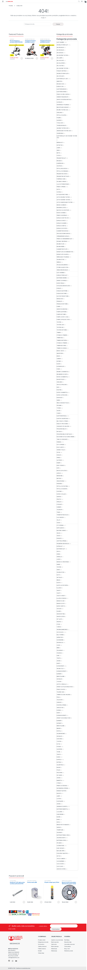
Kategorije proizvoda (43, 942)
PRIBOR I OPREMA (61, 186)
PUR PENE (59, 491)
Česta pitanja (67, 946)
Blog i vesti (67, 948)
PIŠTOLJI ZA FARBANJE (62, 171)
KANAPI (58, 462)
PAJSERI (59, 611)
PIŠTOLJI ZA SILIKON (62, 488)
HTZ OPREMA (60, 525)
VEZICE (58, 522)
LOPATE (58, 559)
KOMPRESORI (60, 163)
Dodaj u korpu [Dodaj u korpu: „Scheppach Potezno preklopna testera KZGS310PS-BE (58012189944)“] (37, 58)
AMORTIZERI (60, 353)
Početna (11, 5)
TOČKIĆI (59, 408)
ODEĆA (58, 535)
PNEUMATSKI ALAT (61, 158)
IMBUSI (58, 580)
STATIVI (58, 155)
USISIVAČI (59, 702)
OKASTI (58, 590)
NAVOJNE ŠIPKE (61, 850)
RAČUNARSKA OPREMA (62, 788)
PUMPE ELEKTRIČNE (62, 311)
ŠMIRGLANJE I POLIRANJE (63, 257)
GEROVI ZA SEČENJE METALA (64, 99)
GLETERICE (59, 460)
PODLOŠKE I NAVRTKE (62, 853)
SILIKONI (59, 496)
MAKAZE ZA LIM (60, 601)
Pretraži (58, 24)
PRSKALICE (59, 301)
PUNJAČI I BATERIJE (61, 71)
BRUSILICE (59, 160)
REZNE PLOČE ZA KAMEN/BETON (65, 251)
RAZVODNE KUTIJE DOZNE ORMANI (65, 436)
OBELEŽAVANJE (60, 481)
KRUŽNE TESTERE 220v (30, 39)
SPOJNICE (59, 843)
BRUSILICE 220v (60, 84)
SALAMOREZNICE (61, 733)
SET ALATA (59, 619)
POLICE (58, 770)
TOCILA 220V (60, 122)
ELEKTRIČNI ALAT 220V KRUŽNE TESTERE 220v (67, 136)
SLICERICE (59, 120)
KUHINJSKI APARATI (61, 671)
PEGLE (58, 697)
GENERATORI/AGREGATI (62, 97)
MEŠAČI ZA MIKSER (61, 205)
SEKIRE (58, 564)
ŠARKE (58, 400)
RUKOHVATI (59, 397)
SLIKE (58, 655)
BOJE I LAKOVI (60, 447)
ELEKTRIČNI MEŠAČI (61, 89)
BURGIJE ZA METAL (61, 225)
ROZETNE (59, 389)
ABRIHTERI (59, 81)
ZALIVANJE (59, 832)
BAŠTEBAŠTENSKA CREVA (63, 835)
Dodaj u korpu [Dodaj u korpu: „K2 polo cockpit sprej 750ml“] (58, 902)
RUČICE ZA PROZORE (62, 395)
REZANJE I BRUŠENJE (62, 241)
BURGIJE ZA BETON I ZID (63, 218)
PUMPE (58, 306)
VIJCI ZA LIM (60, 866)
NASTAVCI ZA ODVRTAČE (63, 210)
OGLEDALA (59, 653)
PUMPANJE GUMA (61, 179)
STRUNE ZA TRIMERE (62, 335)
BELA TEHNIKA (60, 634)
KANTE (58, 663)
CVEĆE (58, 645)
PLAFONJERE (60, 801)
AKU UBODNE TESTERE (62, 68)
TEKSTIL (59, 658)
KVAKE (58, 369)
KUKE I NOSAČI (60, 848)
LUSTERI (59, 798)
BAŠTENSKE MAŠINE (62, 277)
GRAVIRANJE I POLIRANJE (63, 104)
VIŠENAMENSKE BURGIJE (63, 236)
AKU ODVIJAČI (60, 60)
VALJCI (58, 520)
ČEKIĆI (58, 569)
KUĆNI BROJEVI (60, 366)
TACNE (58, 751)
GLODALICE (59, 102)
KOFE (58, 468)
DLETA (58, 189)
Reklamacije (54, 948)
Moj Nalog (66, 940)
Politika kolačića (42, 948)
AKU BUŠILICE (60, 52)
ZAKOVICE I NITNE (61, 869)
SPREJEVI (59, 501)
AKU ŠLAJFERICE (61, 63)
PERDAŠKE (59, 483)
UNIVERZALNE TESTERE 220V (64, 130)
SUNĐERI (59, 507)
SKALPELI (59, 621)
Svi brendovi (41, 944)
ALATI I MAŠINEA (61, 272)
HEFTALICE (59, 577)
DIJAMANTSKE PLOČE (62, 249)
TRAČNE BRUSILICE (61, 125)
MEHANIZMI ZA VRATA (62, 374)
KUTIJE (58, 744)
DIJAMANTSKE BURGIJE (62, 231)
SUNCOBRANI (60, 814)
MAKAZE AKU (60, 298)
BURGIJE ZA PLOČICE (62, 228)
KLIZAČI (58, 363)
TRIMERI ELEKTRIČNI (62, 340)
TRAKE (58, 512)
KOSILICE (59, 288)
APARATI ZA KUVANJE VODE (63, 718)
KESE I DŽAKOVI (60, 465)
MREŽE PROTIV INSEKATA (63, 824)
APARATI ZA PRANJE (62, 280)
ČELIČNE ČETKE (60, 259)
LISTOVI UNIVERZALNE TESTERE (64, 202)
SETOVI (58, 856)
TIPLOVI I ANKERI (61, 858)
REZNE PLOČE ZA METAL (63, 254)
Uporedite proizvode (69, 944)
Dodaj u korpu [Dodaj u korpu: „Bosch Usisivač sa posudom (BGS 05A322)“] (21, 58)
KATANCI (59, 361)
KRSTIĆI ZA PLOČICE (62, 470)
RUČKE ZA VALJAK (61, 494)
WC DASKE (59, 775)
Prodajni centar (41, 940)
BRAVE (58, 356)
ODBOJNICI (59, 382)
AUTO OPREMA (60, 444)
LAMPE (58, 796)
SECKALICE (59, 679)
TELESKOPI (59, 509)
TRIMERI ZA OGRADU (62, 348)
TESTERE (59, 322)
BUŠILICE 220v (60, 86)
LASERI (58, 147)
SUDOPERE (59, 749)
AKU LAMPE (59, 57)
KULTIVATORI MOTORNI (62, 296)
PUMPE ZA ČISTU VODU (62, 317)
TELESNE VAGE (60, 692)
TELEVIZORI (59, 699)
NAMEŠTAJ (59, 780)
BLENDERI (59, 673)
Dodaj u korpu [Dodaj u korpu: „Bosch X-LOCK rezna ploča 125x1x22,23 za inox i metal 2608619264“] (76, 902)
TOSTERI (59, 681)
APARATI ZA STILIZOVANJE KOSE (65, 686)
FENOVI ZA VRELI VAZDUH (63, 94)
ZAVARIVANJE (60, 133)
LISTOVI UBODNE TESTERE (63, 199)
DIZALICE (59, 455)
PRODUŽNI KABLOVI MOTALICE (64, 434)
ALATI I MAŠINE (60, 42)
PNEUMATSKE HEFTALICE (63, 176)
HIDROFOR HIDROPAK (62, 309)
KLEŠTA (58, 582)
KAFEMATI (59, 723)
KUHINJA (59, 710)
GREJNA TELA (60, 668)
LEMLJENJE (59, 112)
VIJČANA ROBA (60, 845)
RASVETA (59, 793)
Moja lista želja (67, 942)
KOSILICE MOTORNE (62, 293)
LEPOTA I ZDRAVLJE (61, 684)
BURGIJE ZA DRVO (61, 220)
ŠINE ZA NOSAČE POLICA (63, 402)
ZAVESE (58, 660)
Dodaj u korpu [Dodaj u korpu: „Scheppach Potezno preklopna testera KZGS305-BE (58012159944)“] (52, 58)
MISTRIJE (59, 478)
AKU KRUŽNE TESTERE (62, 55)
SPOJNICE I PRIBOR (61, 181)
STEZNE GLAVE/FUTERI (62, 267)
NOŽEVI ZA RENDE (61, 212)
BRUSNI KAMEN (60, 246)
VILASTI (58, 593)
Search (79, 1)
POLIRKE (59, 117)
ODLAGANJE (60, 650)
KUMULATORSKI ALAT (62, 275)
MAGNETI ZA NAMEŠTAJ (63, 371)
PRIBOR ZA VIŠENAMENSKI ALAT (64, 238)
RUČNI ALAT (60, 546)
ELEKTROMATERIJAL (62, 415)
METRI (58, 153)
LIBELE (58, 150)
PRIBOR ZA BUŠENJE (62, 215)
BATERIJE (59, 762)
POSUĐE (59, 746)
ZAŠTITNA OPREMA (61, 541)
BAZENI (58, 817)
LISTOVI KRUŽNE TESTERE (63, 197)
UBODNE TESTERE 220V (63, 128)
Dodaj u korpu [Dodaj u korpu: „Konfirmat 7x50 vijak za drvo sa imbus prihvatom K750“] (24, 902)
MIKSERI (59, 728)
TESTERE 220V (60, 324)
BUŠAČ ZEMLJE (60, 283)
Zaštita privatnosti (42, 946)
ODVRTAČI (59, 166)
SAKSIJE (59, 827)
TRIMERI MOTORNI (61, 345)
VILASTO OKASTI (61, 595)
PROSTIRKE (59, 772)
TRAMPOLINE (60, 830)
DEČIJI (58, 822)
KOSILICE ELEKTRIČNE (62, 291)
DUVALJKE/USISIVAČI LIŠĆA (63, 285)
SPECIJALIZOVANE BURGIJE (63, 233)
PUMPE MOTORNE (61, 314)
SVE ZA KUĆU (60, 632)
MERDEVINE (59, 475)
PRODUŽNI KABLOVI (61, 429)
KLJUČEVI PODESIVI (61, 598)
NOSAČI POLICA (60, 379)
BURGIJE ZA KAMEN (61, 223)
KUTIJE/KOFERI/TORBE (62, 194)
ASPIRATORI (60, 637)
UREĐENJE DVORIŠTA (62, 806)
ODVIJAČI (59, 608)
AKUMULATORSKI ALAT (62, 44)
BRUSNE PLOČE (60, 244)
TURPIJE (59, 626)
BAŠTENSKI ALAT (61, 548)
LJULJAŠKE (59, 811)
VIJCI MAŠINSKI (60, 861)
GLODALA (59, 192)
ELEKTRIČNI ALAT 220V (62, 78)
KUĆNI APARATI (60, 666)
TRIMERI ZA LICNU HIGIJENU (63, 694)
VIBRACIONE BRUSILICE (62, 270)
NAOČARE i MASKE (61, 530)
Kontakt (40, 950)
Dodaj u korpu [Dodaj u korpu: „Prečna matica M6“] (41, 902)
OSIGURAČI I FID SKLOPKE (63, 426)
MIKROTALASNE (60, 676)
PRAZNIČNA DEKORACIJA (63, 543)
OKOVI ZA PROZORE (62, 384)
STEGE (58, 624)
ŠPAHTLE (59, 499)
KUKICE (58, 757)
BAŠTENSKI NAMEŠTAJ (62, 809)
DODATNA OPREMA (61, 705)
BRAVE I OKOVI (60, 350)
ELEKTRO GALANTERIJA (62, 418)
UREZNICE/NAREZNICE (62, 629)
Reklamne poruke (68, 950)
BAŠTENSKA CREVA (61, 840)
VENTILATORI (60, 707)
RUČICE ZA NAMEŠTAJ (62, 392)
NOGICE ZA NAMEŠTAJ (62, 376)
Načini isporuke (55, 942)
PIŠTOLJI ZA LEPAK (61, 115)
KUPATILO (59, 759)
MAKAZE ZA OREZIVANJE (63, 561)
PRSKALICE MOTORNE (62, 304)
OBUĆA (58, 533)
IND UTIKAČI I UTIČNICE (62, 421)
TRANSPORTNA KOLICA (62, 514)
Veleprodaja (41, 953)
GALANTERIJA (60, 764)
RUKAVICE (59, 538)
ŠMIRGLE (59, 262)
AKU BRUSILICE (60, 50)
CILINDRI (59, 358)
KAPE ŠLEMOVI (60, 528)
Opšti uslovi (54, 944)
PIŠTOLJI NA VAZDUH (62, 168)
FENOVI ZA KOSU (61, 689)
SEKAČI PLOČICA (61, 616)
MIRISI (58, 647)
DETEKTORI (59, 145)
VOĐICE (58, 413)
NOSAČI (58, 767)
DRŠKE (58, 554)
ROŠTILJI (59, 731)
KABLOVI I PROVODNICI (62, 423)
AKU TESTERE (60, 65)
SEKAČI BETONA (61, 614)
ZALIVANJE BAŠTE (61, 837)
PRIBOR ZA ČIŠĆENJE (62, 785)
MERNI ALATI (60, 142)
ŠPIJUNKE (59, 405)
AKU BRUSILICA (60, 47)
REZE (58, 387)
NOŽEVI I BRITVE (61, 606)
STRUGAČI (59, 504)
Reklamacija (54, 950)
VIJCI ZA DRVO (60, 863)
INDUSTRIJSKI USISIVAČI (63, 107)
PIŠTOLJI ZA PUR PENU (62, 486)
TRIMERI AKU (60, 337)
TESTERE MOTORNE (62, 330)
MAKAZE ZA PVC (61, 603)
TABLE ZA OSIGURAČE (62, 439)
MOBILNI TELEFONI (61, 790)
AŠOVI (58, 551)
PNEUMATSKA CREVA (62, 173)
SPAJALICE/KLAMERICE (62, 264)
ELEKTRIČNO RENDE (62, 91)
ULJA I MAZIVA (60, 517)
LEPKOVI (59, 473)
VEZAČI (58, 410)
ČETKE (58, 452)
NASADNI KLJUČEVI (61, 207)
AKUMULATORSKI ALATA (63, 73)
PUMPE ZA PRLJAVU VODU (63, 319)
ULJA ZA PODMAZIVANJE (63, 184)
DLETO (58, 574)
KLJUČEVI (59, 587)
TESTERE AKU (60, 327)
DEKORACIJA (60, 642)
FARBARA (59, 442)
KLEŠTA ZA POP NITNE (62, 585)
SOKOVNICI (59, 738)
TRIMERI (59, 332)
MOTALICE (59, 431)
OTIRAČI (59, 783)
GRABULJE (59, 556)
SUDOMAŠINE (60, 640)
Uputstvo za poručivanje (57, 940)
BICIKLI (58, 819)
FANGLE (58, 457)
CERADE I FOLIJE (61, 449)
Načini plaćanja (54, 946)
